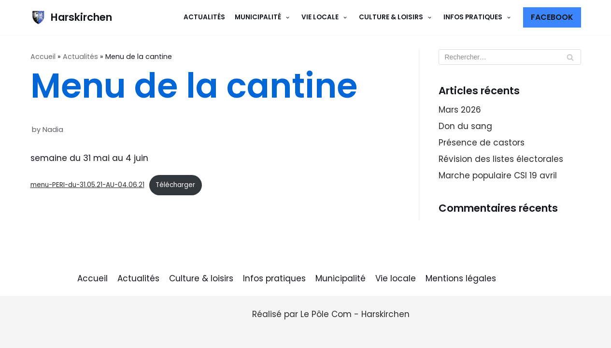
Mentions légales (461, 278)
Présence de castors (482, 142)
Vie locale (395, 278)
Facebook (552, 17)
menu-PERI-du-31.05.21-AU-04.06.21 (87, 184)
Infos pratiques (274, 278)
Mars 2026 (460, 110)
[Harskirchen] (71, 17)
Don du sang (465, 126)
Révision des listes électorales (501, 159)
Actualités (204, 17)
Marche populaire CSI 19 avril (498, 175)
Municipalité (340, 278)
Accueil (43, 56)
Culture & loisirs (201, 278)
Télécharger (175, 184)
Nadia (53, 129)
